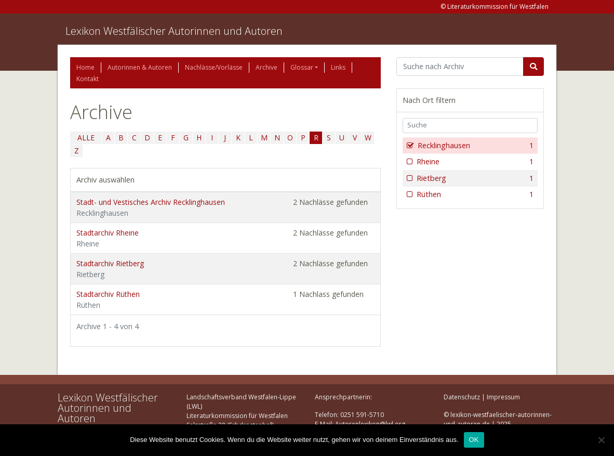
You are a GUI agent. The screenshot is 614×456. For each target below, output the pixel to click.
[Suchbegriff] (460, 66)
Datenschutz (462, 397)
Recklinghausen (474, 145)
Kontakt (87, 78)
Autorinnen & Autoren (140, 67)
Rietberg (474, 178)
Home (85, 67)
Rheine (474, 161)
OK (474, 440)
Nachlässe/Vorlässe (214, 67)
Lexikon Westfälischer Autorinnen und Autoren (174, 31)
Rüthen (474, 194)
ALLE (86, 137)
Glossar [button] (301, 67)
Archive (266, 67)
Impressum (503, 397)
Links (338, 67)
